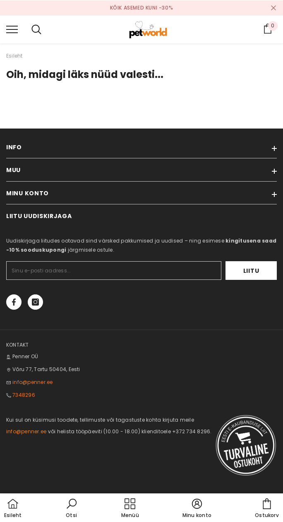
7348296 (23, 394)
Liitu (251, 271)
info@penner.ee (32, 382)
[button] (71, 509)
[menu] (12, 29)
